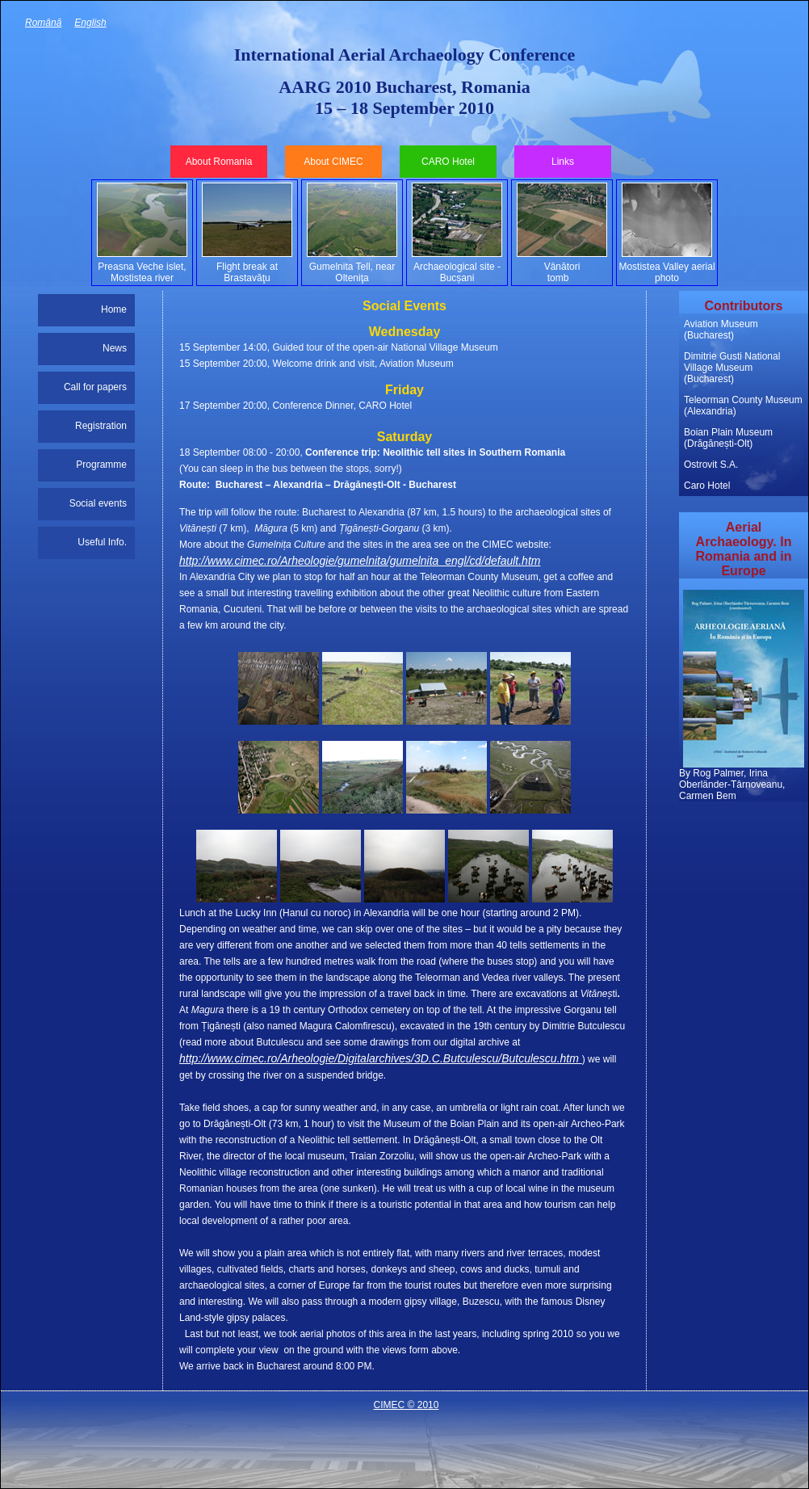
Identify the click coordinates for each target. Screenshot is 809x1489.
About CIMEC (333, 161)
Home (114, 309)
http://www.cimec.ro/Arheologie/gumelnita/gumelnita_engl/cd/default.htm (359, 560)
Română (43, 22)
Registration (101, 425)
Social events (98, 503)
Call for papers (95, 387)
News (115, 348)
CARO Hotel (448, 161)
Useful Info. (102, 542)
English (90, 22)
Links (562, 161)
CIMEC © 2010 (406, 1405)
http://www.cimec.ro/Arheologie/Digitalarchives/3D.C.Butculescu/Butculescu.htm (380, 1058)
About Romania (219, 161)
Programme (101, 464)
